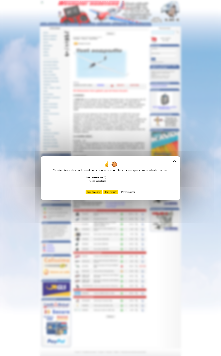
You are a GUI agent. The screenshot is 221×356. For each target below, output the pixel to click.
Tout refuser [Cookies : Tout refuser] (111, 192)
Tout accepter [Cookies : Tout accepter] (93, 192)
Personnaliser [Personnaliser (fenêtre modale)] (128, 192)
